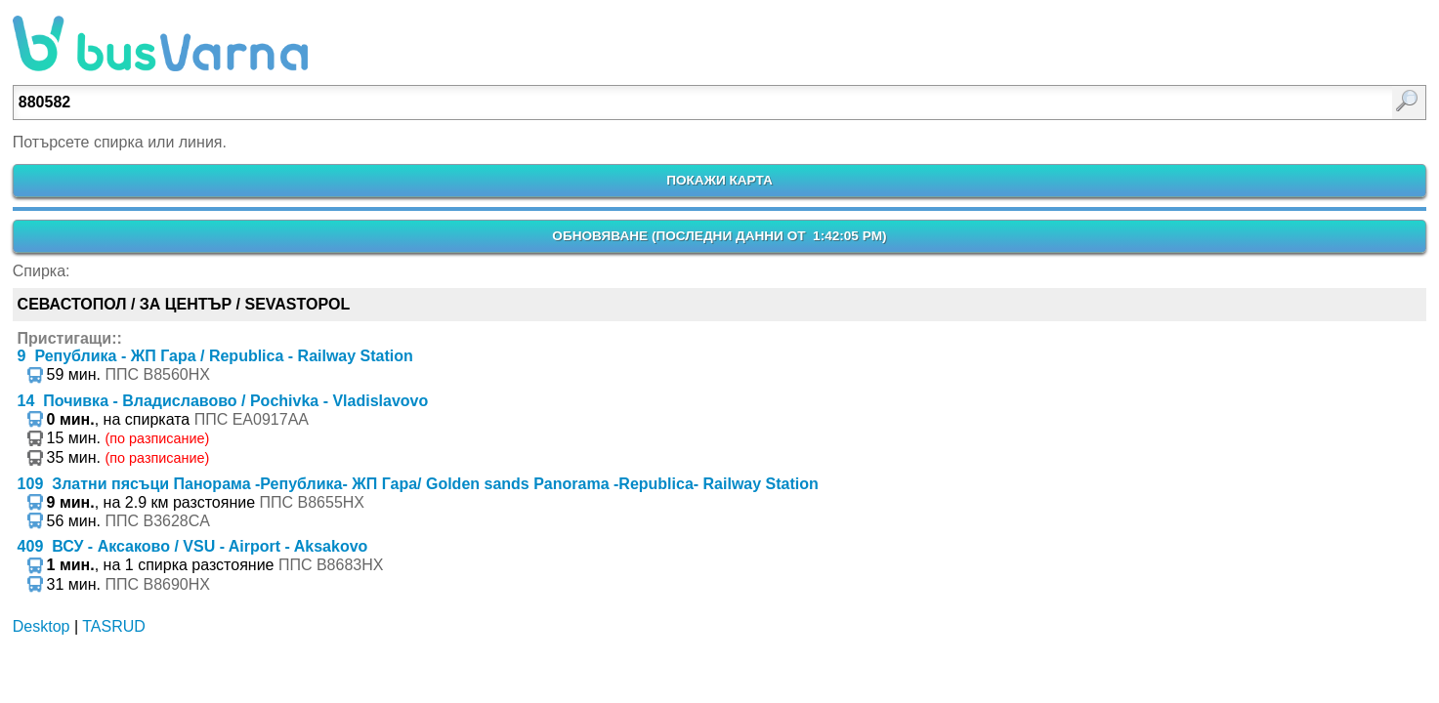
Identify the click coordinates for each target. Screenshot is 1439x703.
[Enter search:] (617, 102)
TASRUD (114, 626)
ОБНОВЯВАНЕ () (719, 235)
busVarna (160, 44)
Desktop (41, 626)
